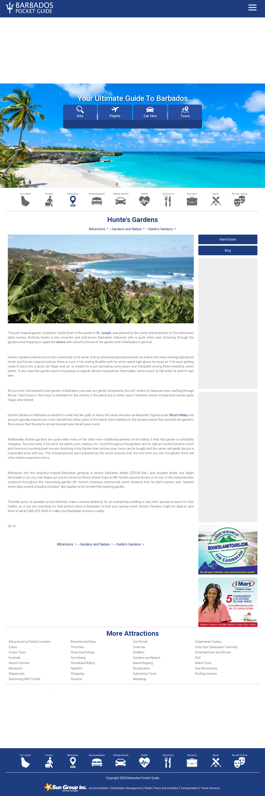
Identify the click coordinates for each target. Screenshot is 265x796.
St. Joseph (103, 333)
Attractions (72, 193)
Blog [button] (228, 250)
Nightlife (76, 668)
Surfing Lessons (206, 673)
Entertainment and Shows (213, 652)
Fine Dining (78, 657)
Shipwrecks (17, 673)
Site (80, 112)
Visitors (49, 193)
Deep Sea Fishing (82, 652)
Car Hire (150, 112)
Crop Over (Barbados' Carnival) (216, 647)
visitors (60, 342)
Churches (77, 647)
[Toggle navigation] (252, 7)
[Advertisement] (132, 50)
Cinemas (139, 647)
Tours (185, 112)
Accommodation (97, 193)
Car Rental (140, 641)
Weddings (139, 679)
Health (144, 193)
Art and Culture (239, 193)
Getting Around (120, 193)
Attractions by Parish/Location (29, 641)
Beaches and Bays (83, 641)
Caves (13, 647)
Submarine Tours (145, 673)
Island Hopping (143, 663)
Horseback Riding (82, 663)
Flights (115, 112)
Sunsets (76, 679)
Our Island (25, 193)
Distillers (138, 652)
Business (192, 193)
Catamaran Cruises (208, 641)
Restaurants (141, 668)
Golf (198, 657)
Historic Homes (19, 663)
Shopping (77, 673)
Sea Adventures (206, 668)
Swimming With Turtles (24, 679)
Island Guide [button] (228, 239)
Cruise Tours (17, 652)
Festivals (15, 657)
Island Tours (203, 663)
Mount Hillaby (178, 415)
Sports (216, 193)
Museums (15, 668)
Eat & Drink (168, 193)
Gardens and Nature (146, 657)
